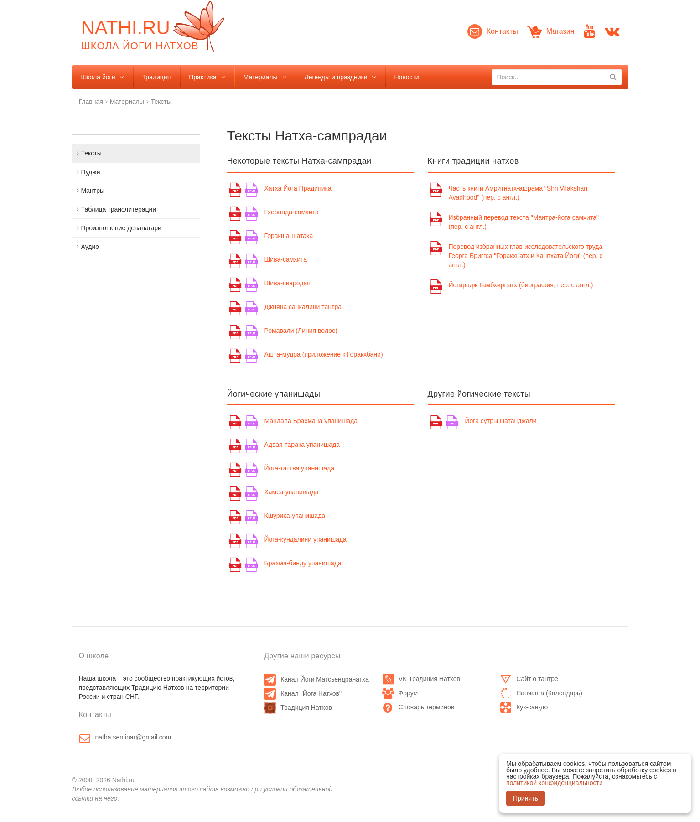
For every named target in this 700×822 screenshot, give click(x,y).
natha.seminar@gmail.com (133, 737)
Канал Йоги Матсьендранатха (316, 679)
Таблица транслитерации (118, 209)
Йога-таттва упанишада (299, 468)
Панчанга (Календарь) (541, 693)
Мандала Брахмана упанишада (311, 420)
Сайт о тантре (529, 678)
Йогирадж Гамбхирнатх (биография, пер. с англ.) (521, 285)
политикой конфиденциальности (554, 782)
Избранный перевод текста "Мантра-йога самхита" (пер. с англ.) (524, 222)
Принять (525, 798)
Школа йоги (98, 77)
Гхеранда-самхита (291, 212)
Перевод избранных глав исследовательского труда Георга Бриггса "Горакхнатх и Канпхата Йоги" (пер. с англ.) (526, 256)
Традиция (156, 77)
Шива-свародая (287, 283)
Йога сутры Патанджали (501, 420)
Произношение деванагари (121, 228)
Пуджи (90, 172)
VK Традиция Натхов (421, 678)
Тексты (161, 101)
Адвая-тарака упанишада (302, 444)
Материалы (261, 77)
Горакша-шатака (288, 235)
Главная (91, 101)
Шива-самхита (285, 259)
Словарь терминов (418, 707)
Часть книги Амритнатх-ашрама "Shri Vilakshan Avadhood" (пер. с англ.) (518, 193)
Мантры (93, 190)
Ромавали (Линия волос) (300, 330)
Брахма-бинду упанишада (303, 563)
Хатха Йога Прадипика (298, 188)
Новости (406, 77)
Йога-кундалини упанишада (305, 539)
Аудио (90, 246)
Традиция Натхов (298, 707)
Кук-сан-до (524, 707)
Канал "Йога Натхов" (303, 693)
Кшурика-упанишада (295, 515)
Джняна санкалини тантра (303, 306)
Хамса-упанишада (291, 492)
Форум (400, 693)
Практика (202, 77)
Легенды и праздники (336, 77)
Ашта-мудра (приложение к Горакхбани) (323, 354)
